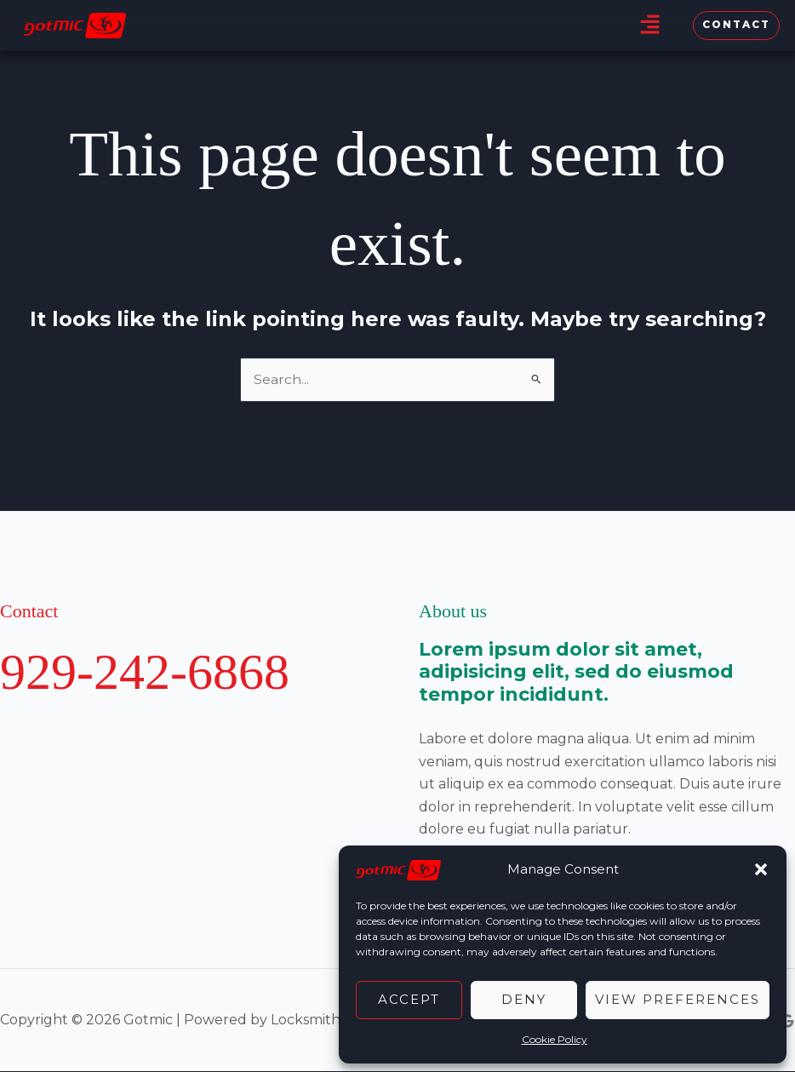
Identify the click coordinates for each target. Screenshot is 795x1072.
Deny (523, 999)
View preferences (677, 999)
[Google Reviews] (787, 1021)
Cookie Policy (554, 1039)
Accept (409, 999)
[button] (760, 869)
